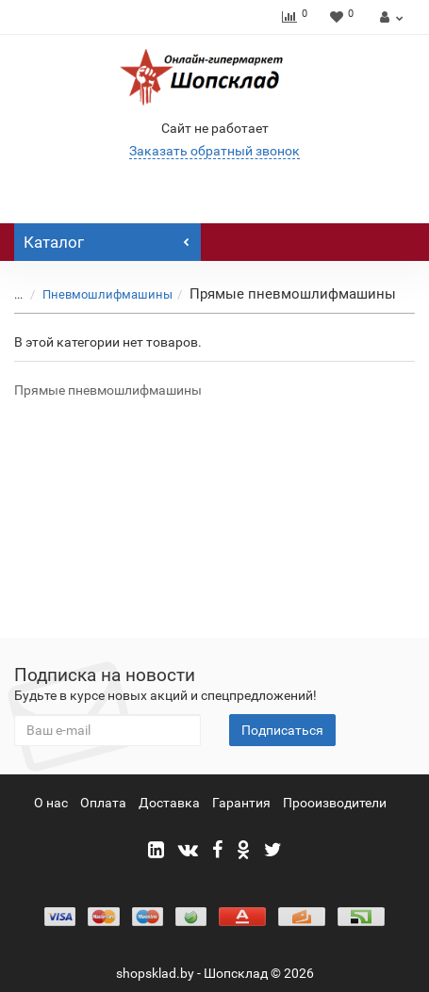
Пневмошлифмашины (107, 294)
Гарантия (241, 802)
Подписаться (282, 730)
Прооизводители (335, 802)
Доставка (169, 802)
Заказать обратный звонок (214, 150)
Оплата (103, 802)
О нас (51, 802)
